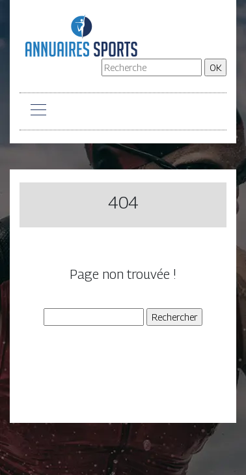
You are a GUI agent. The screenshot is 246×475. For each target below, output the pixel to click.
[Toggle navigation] (38, 111)
